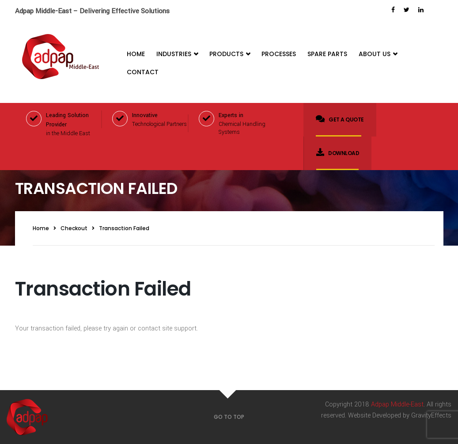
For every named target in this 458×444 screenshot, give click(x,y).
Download (338, 152)
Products (229, 54)
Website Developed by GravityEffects (399, 415)
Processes (278, 53)
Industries (177, 54)
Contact (143, 72)
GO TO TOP (229, 417)
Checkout (74, 228)
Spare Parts (327, 53)
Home (136, 53)
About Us (378, 54)
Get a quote (340, 118)
